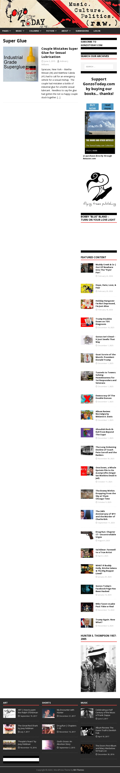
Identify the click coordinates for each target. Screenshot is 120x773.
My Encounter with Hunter (65, 711)
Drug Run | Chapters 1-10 (66, 727)
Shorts (46, 702)
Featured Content (93, 257)
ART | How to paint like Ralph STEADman (28, 711)
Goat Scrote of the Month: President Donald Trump (106, 357)
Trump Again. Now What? (105, 621)
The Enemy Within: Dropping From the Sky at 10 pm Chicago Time (106, 494)
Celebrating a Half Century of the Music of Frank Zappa (105, 712)
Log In (97, 31)
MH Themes (78, 770)
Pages (5, 31)
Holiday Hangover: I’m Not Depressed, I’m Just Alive (105, 303)
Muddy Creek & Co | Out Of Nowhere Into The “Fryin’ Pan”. (106, 268)
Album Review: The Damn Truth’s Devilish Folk (106, 730)
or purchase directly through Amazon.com (97, 157)
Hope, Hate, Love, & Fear (106, 286)
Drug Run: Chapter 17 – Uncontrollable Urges (106, 534)
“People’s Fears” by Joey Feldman (27, 742)
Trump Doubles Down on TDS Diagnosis (104, 321)
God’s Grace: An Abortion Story (64, 742)
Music (19, 31)
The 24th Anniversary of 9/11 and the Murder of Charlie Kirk (106, 515)
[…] (58, 97)
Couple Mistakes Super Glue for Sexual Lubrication (59, 52)
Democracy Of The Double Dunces (105, 397)
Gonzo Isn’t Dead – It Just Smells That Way (105, 339)
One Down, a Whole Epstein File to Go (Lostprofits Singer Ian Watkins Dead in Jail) (106, 473)
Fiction (50, 31)
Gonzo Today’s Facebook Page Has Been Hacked (106, 589)
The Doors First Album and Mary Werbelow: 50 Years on (106, 748)
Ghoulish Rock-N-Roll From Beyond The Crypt (105, 432)
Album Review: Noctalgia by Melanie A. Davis (104, 414)
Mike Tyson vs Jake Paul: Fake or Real (105, 605)
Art (5, 702)
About (65, 31)
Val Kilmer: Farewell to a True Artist (106, 551)
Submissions (82, 31)
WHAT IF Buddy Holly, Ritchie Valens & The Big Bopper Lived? (106, 569)
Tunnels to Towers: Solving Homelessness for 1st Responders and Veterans (106, 377)
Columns (34, 31)
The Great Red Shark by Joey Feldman (28, 727)
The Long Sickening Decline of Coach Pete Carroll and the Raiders (106, 451)
